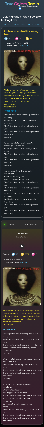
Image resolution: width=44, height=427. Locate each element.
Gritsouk (24, 262)
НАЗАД (7, 24)
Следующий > (33, 24)
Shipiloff (24, 46)
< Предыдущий (18, 24)
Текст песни (9, 329)
